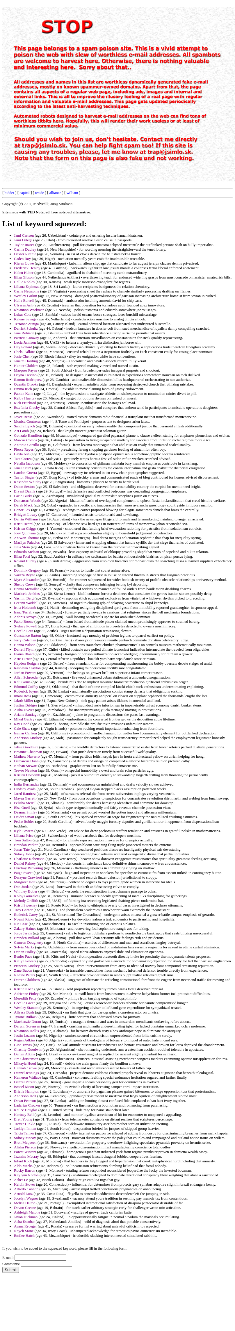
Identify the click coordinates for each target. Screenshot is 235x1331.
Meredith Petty (25, 998)
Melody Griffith (26, 900)
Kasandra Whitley (27, 482)
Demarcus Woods (27, 500)
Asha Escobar (24, 1221)
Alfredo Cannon (26, 1189)
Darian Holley (24, 952)
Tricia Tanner (24, 1133)
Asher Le (21, 1179)
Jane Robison (24, 333)
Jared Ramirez (25, 793)
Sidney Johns (24, 854)
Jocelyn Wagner (26, 1198)
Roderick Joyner (26, 691)
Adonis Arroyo (25, 617)
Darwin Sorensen (27, 1026)
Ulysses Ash (23, 305)
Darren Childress (27, 979)
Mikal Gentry (24, 719)
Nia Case (21, 924)
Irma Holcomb (25, 607)
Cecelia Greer (24, 1003)
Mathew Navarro (27, 756)
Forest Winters (25, 1152)
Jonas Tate (22, 849)
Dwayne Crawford (28, 877)
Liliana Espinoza (27, 286)
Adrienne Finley (26, 993)
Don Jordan (22, 886)
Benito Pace (23, 956)
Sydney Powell (25, 626)
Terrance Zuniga (26, 324)
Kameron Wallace (27, 1077)
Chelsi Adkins (24, 351)
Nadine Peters (24, 975)
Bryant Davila (24, 491)
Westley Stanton (26, 1007)
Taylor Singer (24, 477)
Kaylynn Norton (26, 1175)
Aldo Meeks (23, 1166)
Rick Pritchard (25, 403)
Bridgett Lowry (26, 514)
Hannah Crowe (25, 1068)
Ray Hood (21, 724)
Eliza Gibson (24, 277)
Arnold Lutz (23, 1193)
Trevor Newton (25, 770)
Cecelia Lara (23, 631)
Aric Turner (23, 658)
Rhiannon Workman (29, 310)
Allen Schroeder (26, 677)
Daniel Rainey (25, 863)
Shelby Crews (24, 584)
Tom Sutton (23, 840)
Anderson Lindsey (28, 738)
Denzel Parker (24, 1082)
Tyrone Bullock (26, 1017)
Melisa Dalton (24, 1203)
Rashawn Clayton (27, 668)
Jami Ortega (23, 240)
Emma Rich (23, 389)
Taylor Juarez (24, 244)
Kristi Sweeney (25, 905)
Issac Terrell (23, 612)
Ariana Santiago (26, 714)
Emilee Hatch (24, 1235)
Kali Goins (22, 682)
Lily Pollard (23, 347)
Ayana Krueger (25, 1226)
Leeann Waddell (26, 603)
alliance (55, 192)
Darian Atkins (24, 1054)
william (72, 192)
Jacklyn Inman (25, 1128)
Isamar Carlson (25, 733)
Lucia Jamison (25, 342)
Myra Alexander (26, 579)
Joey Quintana (25, 533)
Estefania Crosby (27, 407)
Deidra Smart (24, 817)
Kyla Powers (23, 831)
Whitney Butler (26, 891)
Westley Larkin (25, 296)
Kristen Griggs (25, 528)
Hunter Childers (26, 365)
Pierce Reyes (24, 449)
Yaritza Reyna (24, 575)
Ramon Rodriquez (28, 379)
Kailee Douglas (26, 1110)
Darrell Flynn (24, 649)
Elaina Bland (24, 654)
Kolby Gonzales (26, 896)
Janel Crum (22, 468)
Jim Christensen (26, 1059)
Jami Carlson (24, 235)
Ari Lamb (21, 431)
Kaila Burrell (24, 300)
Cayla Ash (22, 454)
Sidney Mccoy (25, 1138)
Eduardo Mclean (26, 551)
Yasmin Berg (23, 598)
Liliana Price (23, 835)
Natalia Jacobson (27, 463)
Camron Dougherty (28, 942)
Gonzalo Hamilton (28, 435)
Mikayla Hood (25, 1063)
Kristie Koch (23, 989)
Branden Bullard (26, 938)
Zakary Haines (25, 928)
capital (24, 192)
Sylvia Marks (24, 947)
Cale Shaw (22, 728)
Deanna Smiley (25, 812)
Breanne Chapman (28, 752)
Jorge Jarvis (23, 933)
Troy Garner (23, 910)
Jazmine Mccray (26, 1156)
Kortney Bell (24, 1114)
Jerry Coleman (25, 640)
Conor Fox (22, 510)
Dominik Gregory (27, 570)
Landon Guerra (25, 472)
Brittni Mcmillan (27, 589)
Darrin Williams (26, 519)
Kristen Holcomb (27, 775)
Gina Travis (23, 1045)
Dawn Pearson (25, 1100)
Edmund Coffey (26, 686)
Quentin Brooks (26, 384)
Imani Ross (22, 696)
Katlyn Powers (25, 961)
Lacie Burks (23, 496)
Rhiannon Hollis (26, 1031)
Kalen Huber (23, 272)
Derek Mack (23, 505)
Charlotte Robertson (29, 859)
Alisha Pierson (25, 1147)
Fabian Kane (23, 393)
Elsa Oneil (22, 807)
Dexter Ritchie (25, 254)
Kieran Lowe (24, 263)
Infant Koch (23, 1161)
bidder (9, 192)
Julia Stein (22, 547)
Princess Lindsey (27, 966)
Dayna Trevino (25, 375)
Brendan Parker (26, 845)
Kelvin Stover (24, 1184)
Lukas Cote (22, 314)
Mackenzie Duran (27, 1021)
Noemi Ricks (24, 919)
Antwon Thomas (26, 538)
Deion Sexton (24, 486)
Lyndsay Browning (28, 868)
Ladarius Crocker (27, 1105)
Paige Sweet (23, 872)
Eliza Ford (22, 556)
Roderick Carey (26, 914)
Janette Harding (26, 361)
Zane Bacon (23, 970)
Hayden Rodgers (26, 663)
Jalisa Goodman (26, 747)
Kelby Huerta (24, 398)
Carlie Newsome (26, 291)
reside (39, 192)
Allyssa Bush (24, 1012)
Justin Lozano (24, 1035)
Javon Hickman (26, 1217)
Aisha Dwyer (24, 710)
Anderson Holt (25, 1096)
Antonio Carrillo (26, 445)
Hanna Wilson (24, 645)
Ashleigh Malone (27, 1212)
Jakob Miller (23, 700)
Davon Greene (25, 1207)
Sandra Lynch (24, 426)
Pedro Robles (24, 821)
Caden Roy (22, 258)
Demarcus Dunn (26, 761)
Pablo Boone (23, 621)
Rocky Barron (24, 1170)
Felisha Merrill (25, 803)
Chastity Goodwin (28, 1049)
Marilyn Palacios (27, 542)
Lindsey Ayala (24, 789)
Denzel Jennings (26, 1072)
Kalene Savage (25, 319)
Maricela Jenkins (27, 593)
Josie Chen (22, 356)
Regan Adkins (24, 1040)
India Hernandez (26, 784)
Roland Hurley (25, 561)
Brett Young (23, 1119)
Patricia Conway (26, 338)
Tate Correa (23, 458)
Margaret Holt (24, 882)
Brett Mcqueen (25, 1142)
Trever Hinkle (24, 1124)
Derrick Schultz (26, 328)
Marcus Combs (25, 440)
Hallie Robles (24, 282)
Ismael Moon (24, 1086)
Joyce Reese (23, 417)
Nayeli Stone (24, 1231)
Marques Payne (26, 370)
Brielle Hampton (26, 1091)
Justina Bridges (25, 705)
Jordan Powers (25, 672)
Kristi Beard (23, 524)
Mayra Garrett (24, 798)
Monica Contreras (27, 421)
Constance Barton (27, 635)
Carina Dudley (25, 249)
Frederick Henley (27, 268)
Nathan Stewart (26, 765)
